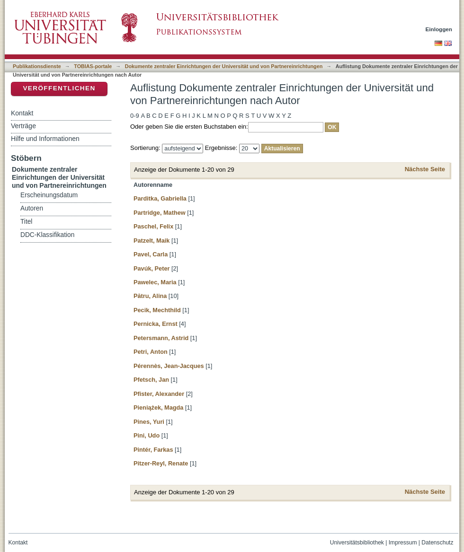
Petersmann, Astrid (161, 338)
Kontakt (22, 113)
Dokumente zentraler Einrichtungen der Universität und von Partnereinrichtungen (224, 66)
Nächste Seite (425, 169)
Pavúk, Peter (152, 268)
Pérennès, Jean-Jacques (169, 365)
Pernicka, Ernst (156, 323)
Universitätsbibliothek (357, 542)
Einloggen (439, 29)
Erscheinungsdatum (49, 195)
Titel (26, 221)
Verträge (23, 126)
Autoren (31, 208)
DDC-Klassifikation (47, 234)
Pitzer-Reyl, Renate (161, 463)
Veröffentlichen (59, 88)
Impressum (403, 542)
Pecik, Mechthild (157, 310)
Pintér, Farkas (153, 449)
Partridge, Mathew (160, 212)
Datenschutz (437, 542)
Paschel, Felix (153, 226)
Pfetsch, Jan (151, 379)
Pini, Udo (147, 435)
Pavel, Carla (151, 254)
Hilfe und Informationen (45, 138)
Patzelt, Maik (152, 240)
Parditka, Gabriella (160, 198)
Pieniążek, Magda (158, 407)
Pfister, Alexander (159, 393)
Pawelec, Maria (155, 282)
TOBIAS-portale (93, 66)
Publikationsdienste (37, 66)
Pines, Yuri (149, 421)
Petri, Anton (151, 351)
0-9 (134, 115)
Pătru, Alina (150, 295)
